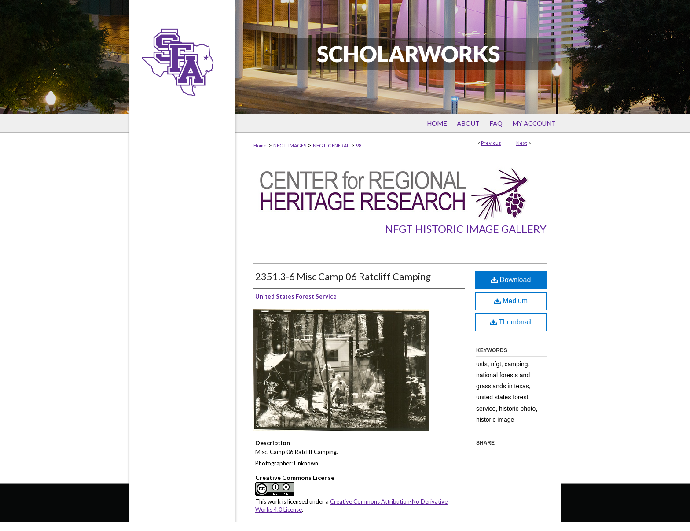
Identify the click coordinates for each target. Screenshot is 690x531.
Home (260, 145)
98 (358, 145)
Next (521, 143)
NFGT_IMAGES (289, 145)
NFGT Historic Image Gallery (466, 228)
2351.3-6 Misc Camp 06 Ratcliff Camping (343, 276)
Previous (491, 143)
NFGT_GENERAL (331, 145)
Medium (511, 301)
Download (511, 280)
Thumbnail (511, 322)
